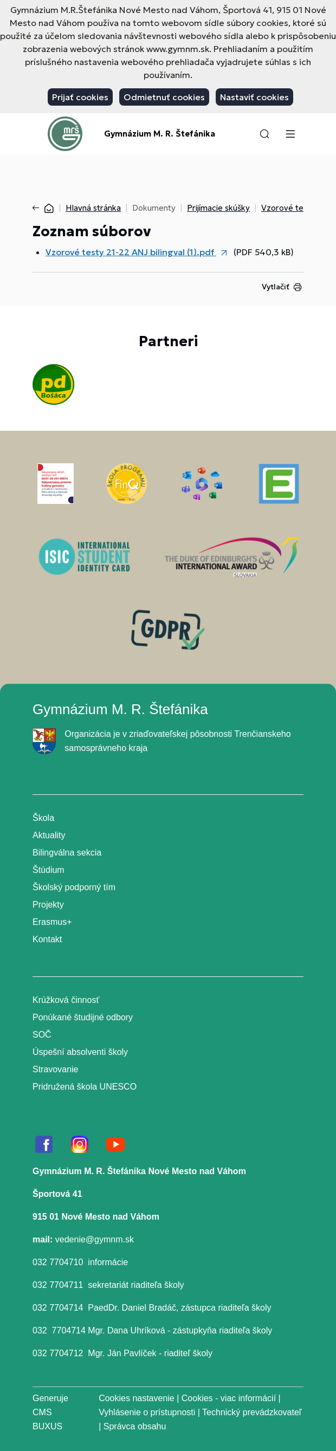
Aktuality (49, 835)
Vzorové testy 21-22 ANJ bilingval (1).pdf (131, 252)
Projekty (48, 904)
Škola (43, 817)
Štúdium (48, 870)
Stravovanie (56, 1069)
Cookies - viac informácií (229, 1398)
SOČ (42, 1034)
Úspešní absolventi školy (80, 1052)
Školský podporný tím (74, 887)
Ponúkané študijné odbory (83, 1017)
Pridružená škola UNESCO (85, 1086)
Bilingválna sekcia (67, 852)
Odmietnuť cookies (164, 97)
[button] (264, 133)
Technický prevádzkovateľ (251, 1412)
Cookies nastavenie (137, 1398)
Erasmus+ (52, 922)
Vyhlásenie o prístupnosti (147, 1412)
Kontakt (47, 939)
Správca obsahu (135, 1426)
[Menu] (289, 134)
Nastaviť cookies (254, 97)
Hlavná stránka (93, 208)
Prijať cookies (80, 97)
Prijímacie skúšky (218, 208)
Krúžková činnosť (66, 1000)
